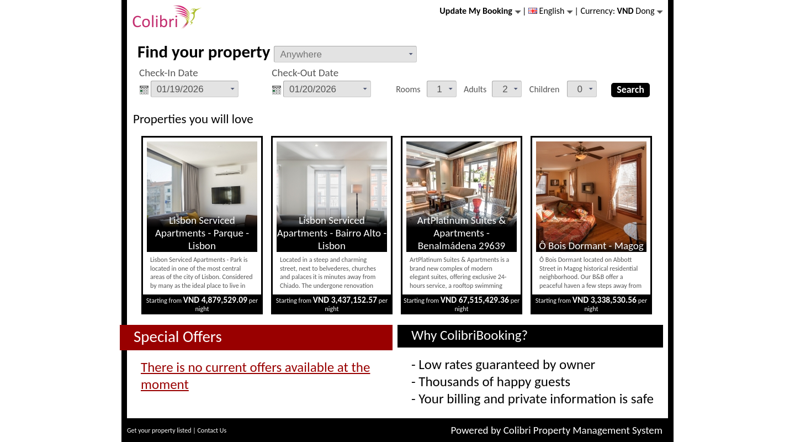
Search (630, 89)
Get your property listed (159, 430)
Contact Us (211, 430)
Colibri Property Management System (583, 430)
